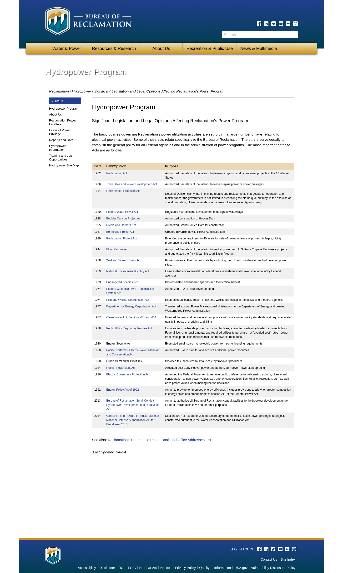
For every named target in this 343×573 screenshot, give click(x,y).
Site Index (288, 559)
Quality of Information (215, 568)
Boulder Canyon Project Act (123, 218)
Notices (166, 568)
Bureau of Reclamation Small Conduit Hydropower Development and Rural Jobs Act (132, 405)
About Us (161, 48)
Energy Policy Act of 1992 (122, 389)
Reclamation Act (116, 173)
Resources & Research (114, 48)
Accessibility (87, 568)
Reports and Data (61, 140)
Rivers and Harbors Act (121, 225)
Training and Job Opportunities (60, 157)
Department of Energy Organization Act (131, 306)
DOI (122, 568)
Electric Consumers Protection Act (127, 374)
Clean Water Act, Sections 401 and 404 (131, 317)
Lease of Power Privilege (60, 132)
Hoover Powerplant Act (120, 367)
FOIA (132, 568)
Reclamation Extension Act (123, 191)
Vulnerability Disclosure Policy (273, 568)
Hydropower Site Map (64, 165)
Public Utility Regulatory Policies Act (129, 328)
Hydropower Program (64, 108)
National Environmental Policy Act (127, 271)
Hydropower (81, 91)
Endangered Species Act (121, 282)
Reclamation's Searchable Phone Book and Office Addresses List (159, 440)
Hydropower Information (57, 147)
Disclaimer (107, 568)
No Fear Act (148, 568)
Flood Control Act (117, 249)
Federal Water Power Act (122, 212)
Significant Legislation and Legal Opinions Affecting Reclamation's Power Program (159, 91)
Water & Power (66, 48)
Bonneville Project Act (120, 231)
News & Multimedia (258, 48)
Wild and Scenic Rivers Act (123, 260)
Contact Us (269, 559)
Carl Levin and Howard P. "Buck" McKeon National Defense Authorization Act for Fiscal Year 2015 (132, 420)
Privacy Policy (185, 568)
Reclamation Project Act (121, 238)
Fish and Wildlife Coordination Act (127, 299)
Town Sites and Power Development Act (131, 184)
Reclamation (59, 91)
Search (294, 34)
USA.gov (240, 568)
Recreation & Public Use (209, 48)
